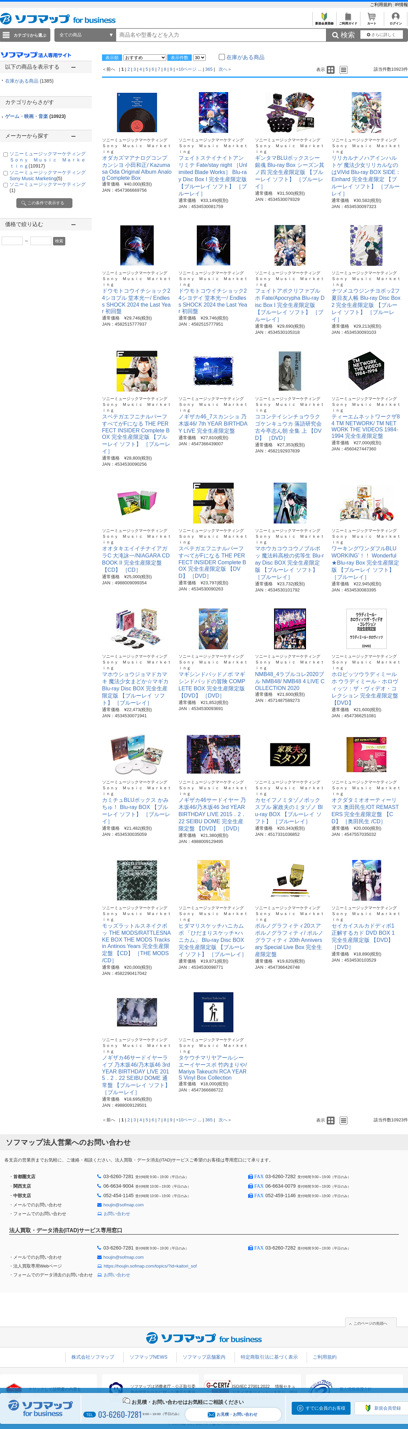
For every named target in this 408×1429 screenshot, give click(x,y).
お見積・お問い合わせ (232, 1414)
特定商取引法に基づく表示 (269, 1357)
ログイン (396, 21)
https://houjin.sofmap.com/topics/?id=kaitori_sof (150, 1266)
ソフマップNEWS (149, 1357)
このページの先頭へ (370, 1323)
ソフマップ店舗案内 (204, 1357)
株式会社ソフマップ (92, 1357)
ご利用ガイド (348, 21)
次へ (223, 69)
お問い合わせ (117, 1213)
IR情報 (401, 4)
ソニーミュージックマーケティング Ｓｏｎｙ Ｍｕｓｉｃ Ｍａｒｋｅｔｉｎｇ (50, 160)
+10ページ (186, 69)
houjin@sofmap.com (123, 1204)
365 (209, 69)
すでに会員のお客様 (325, 1408)
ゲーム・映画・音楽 (35, 116)
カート (372, 21)
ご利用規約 (381, 4)
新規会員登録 (324, 21)
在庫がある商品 (29, 81)
